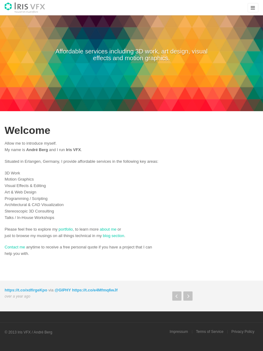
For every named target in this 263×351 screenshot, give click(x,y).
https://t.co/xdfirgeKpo (26, 290)
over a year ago (17, 296)
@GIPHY (63, 290)
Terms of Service (209, 332)
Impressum (179, 332)
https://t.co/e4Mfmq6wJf (95, 290)
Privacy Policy (242, 332)
